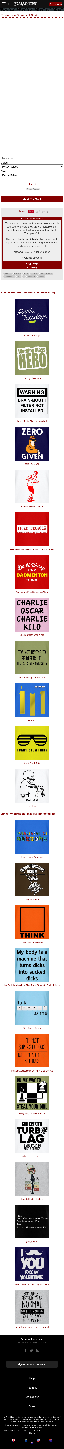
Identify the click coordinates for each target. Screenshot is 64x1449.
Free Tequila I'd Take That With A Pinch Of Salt (32, 549)
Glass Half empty (46, 273)
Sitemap (32, 1433)
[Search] (10, 3)
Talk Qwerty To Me (32, 1028)
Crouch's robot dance (32, 506)
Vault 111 (32, 720)
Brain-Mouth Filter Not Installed (32, 421)
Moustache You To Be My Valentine (32, 1284)
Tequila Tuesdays (32, 335)
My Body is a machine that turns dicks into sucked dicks (32, 985)
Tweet (22, 211)
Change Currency (33, 189)
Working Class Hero (32, 378)
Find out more (36, 1427)
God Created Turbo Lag (32, 1156)
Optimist (41, 276)
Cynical (34, 273)
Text (19, 276)
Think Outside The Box (32, 942)
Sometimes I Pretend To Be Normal (32, 1327)
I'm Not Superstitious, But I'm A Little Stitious (32, 1071)
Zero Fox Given (32, 464)
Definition (17, 273)
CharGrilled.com (40, 1431)
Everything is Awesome (32, 857)
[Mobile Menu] (3, 4)
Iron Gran (31, 806)
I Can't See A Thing (32, 763)
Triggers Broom (32, 900)
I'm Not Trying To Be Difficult (32, 677)
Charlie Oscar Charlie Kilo (32, 635)
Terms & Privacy (53, 1431)
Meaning (8, 273)
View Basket (57, 4)
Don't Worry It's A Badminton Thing (32, 592)
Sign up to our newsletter (32, 1364)
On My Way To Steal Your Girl (32, 1113)
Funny (26, 273)
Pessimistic (31, 276)
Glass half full (9, 276)
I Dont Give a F (32, 1242)
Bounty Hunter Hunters (32, 1199)
